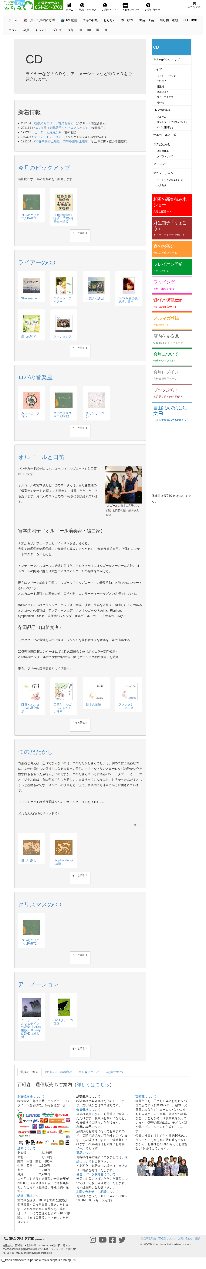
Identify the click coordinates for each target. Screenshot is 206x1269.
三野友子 (161, 81)
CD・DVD (190, 20)
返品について (85, 1152)
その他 (160, 102)
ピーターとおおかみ (47, 132)
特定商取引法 (148, 1238)
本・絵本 (127, 20)
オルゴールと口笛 (165, 135)
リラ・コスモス (165, 97)
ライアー (159, 69)
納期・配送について (31, 1196)
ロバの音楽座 (162, 110)
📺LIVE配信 (69, 20)
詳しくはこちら (93, 1084)
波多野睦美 (163, 151)
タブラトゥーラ (165, 156)
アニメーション (163, 173)
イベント (41, 30)
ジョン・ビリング (166, 76)
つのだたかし (162, 144)
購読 (197, 1238)
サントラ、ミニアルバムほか (172, 122)
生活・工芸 (146, 20)
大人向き (161, 185)
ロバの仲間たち (165, 127)
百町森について (89, 1072)
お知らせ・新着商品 (58, 1072)
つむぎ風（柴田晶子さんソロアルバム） (61, 127)
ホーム (13, 20)
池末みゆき (163, 91)
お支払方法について (31, 1096)
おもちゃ (109, 20)
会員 (26, 30)
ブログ (57, 30)
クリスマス (160, 164)
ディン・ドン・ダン (47, 136)
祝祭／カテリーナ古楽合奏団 (53, 123)
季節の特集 (90, 20)
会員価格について (88, 1109)
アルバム (161, 116)
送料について (26, 1148)
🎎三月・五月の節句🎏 (39, 20)
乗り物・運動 (169, 20)
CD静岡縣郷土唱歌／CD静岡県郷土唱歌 (61, 141)
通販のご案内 (29, 1072)
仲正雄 (160, 86)
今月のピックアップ (166, 59)
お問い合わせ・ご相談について (97, 1191)
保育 (70, 30)
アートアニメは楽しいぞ (170, 180)
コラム (13, 30)
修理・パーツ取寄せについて (96, 1174)
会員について (115, 1072)
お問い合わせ (185, 1238)
